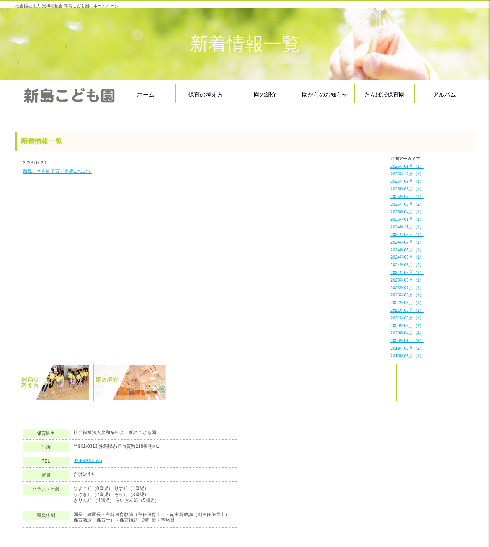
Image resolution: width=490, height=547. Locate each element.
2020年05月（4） (407, 325)
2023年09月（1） (407, 280)
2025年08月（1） (407, 189)
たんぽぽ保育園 (384, 94)
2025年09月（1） (407, 181)
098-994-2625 (88, 460)
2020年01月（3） (407, 340)
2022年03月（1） (407, 302)
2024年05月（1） (407, 257)
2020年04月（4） (407, 333)
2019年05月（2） (407, 348)
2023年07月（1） (407, 287)
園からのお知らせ (325, 94)
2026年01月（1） (407, 166)
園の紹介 (265, 94)
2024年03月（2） (407, 264)
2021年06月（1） (407, 318)
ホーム (145, 94)
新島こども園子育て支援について (57, 171)
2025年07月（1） (407, 196)
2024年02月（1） (407, 272)
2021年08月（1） (407, 310)
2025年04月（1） (407, 212)
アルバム (444, 94)
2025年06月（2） (407, 204)
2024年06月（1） (407, 249)
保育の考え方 (205, 94)
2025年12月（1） (407, 174)
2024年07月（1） (407, 242)
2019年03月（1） (407, 356)
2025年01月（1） (407, 219)
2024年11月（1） (407, 226)
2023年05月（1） (407, 295)
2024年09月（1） (407, 234)
